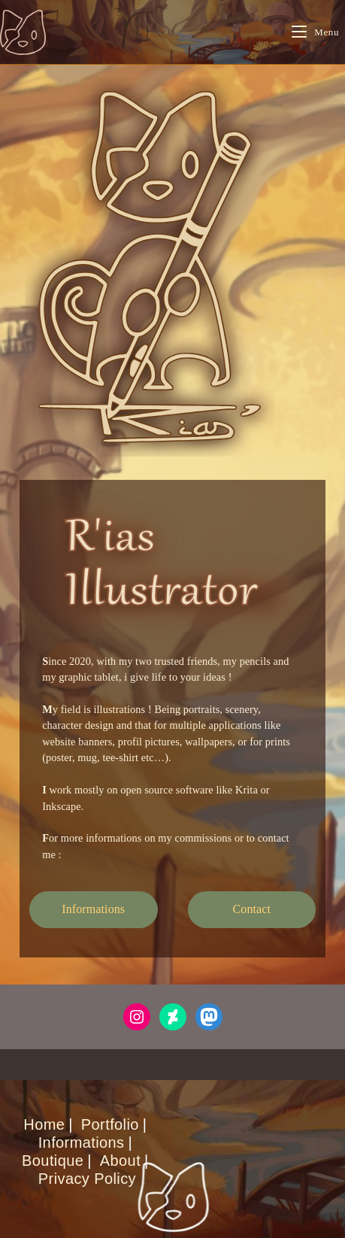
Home (44, 1124)
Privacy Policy (87, 1178)
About (120, 1160)
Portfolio (110, 1124)
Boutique (52, 1160)
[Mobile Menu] (315, 32)
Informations (81, 1142)
